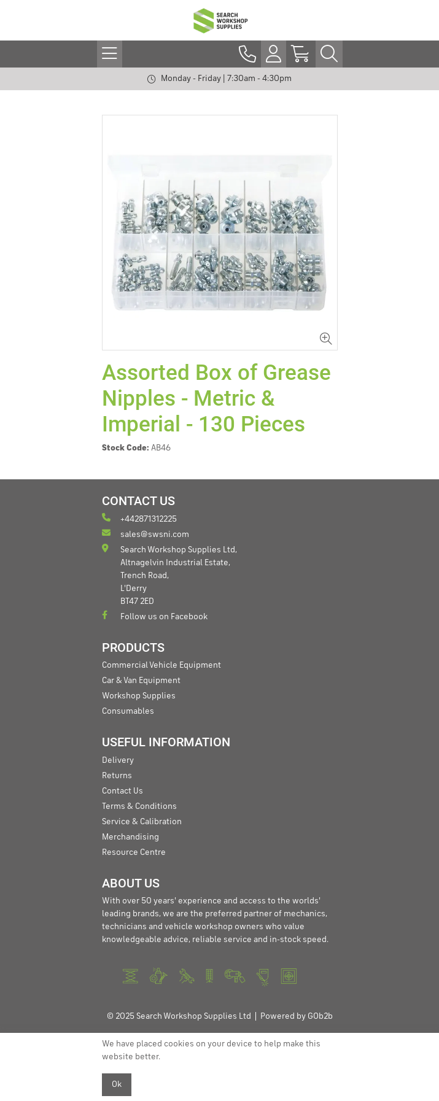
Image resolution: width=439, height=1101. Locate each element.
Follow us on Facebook (155, 616)
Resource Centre (134, 852)
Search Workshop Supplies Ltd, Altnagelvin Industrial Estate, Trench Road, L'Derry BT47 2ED (169, 575)
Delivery (118, 760)
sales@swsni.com (145, 533)
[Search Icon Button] (329, 54)
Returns (117, 775)
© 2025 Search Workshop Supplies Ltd (179, 1016)
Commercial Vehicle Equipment (161, 665)
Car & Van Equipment (141, 680)
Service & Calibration (142, 821)
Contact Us (122, 791)
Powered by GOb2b (296, 1016)
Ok (117, 1084)
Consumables (128, 711)
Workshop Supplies (139, 696)
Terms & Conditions (139, 806)
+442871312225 (139, 518)
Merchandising (130, 837)
